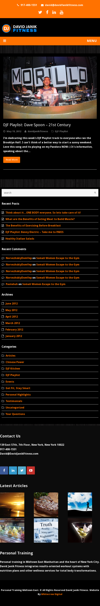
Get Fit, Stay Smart (18, 388)
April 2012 (12, 316)
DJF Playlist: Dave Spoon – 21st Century (37, 125)
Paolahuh (12, 284)
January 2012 (14, 336)
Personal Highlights (18, 394)
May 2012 (11, 310)
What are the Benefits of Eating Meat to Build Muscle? (40, 219)
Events (10, 381)
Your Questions (15, 414)
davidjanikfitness (38, 131)
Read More (12, 159)
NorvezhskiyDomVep (19, 258)
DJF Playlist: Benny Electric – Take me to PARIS (35, 232)
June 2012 (12, 303)
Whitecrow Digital (51, 594)
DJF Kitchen (13, 368)
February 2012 (14, 329)
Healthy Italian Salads (20, 238)
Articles (10, 355)
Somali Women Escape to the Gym (57, 258)
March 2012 (13, 323)
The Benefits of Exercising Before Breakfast (33, 225)
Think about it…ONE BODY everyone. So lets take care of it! (43, 212)
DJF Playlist (61, 131)
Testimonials (14, 401)
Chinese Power (15, 362)
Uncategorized (15, 407)
